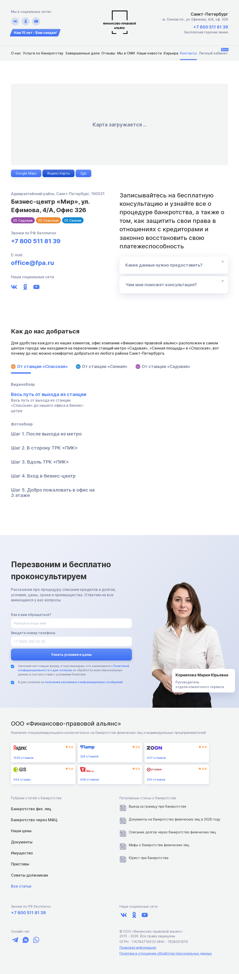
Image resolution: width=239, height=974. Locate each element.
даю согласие (62, 670)
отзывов (23, 758)
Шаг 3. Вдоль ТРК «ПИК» (40, 462)
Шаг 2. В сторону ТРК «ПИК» (44, 448)
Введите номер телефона (33, 633)
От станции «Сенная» (101, 366)
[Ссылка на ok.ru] (25, 21)
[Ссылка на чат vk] (25, 940)
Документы (21, 842)
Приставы (20, 864)
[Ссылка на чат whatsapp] (36, 940)
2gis (83, 173)
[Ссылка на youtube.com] (36, 21)
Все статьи (21, 886)
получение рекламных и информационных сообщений (84, 682)
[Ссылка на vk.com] (15, 21)
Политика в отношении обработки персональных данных (166, 953)
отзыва (22, 779)
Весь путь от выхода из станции (48, 394)
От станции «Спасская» (39, 366)
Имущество (22, 853)
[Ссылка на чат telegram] (15, 940)
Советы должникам (29, 875)
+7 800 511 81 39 (210, 27)
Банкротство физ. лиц (31, 808)
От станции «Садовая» (163, 366)
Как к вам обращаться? (31, 615)
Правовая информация (138, 947)
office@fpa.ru (32, 262)
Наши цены (21, 830)
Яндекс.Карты (58, 173)
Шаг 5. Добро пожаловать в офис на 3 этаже (53, 492)
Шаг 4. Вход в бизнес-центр (43, 476)
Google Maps (26, 173)
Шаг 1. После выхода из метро (46, 434)
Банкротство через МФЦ (34, 819)
